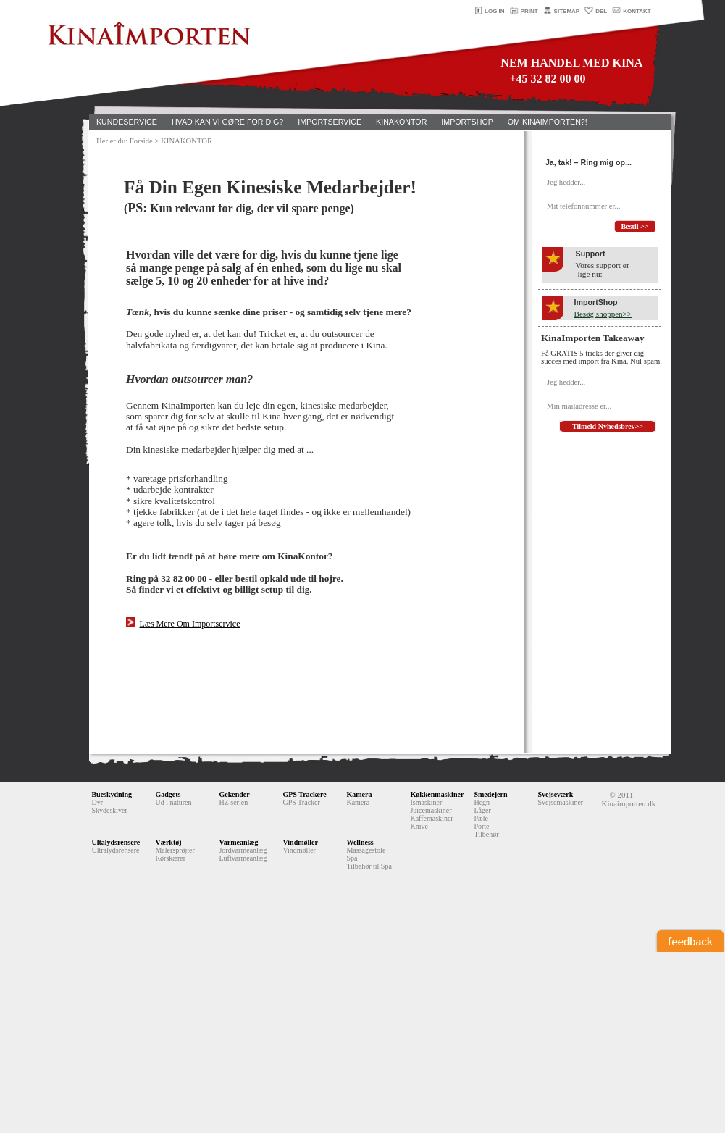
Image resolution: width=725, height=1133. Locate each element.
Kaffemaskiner (431, 818)
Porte (481, 826)
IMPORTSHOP (467, 121)
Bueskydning (111, 794)
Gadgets (167, 794)
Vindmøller (300, 842)
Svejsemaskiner (560, 802)
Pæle (480, 818)
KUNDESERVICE (126, 121)
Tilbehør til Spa (368, 866)
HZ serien (233, 802)
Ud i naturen (173, 802)
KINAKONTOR (401, 121)
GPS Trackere (304, 794)
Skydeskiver (109, 810)
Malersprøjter (174, 850)
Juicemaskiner (430, 810)
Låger (482, 810)
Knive (418, 826)
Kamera (359, 794)
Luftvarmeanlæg (243, 858)
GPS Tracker (300, 802)
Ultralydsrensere (115, 850)
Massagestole (365, 850)
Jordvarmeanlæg (243, 850)
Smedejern (490, 794)
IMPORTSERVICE (329, 121)
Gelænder (234, 794)
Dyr (97, 802)
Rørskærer (170, 858)
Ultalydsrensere (115, 842)
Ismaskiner (426, 802)
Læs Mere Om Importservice (190, 624)
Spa (351, 858)
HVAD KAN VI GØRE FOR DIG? (227, 121)
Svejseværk (555, 794)
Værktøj (168, 842)
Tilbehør (486, 834)
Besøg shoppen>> (603, 313)
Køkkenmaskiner (437, 794)
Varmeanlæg (238, 842)
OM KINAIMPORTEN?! (547, 121)
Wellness (359, 842)
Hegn (482, 802)
